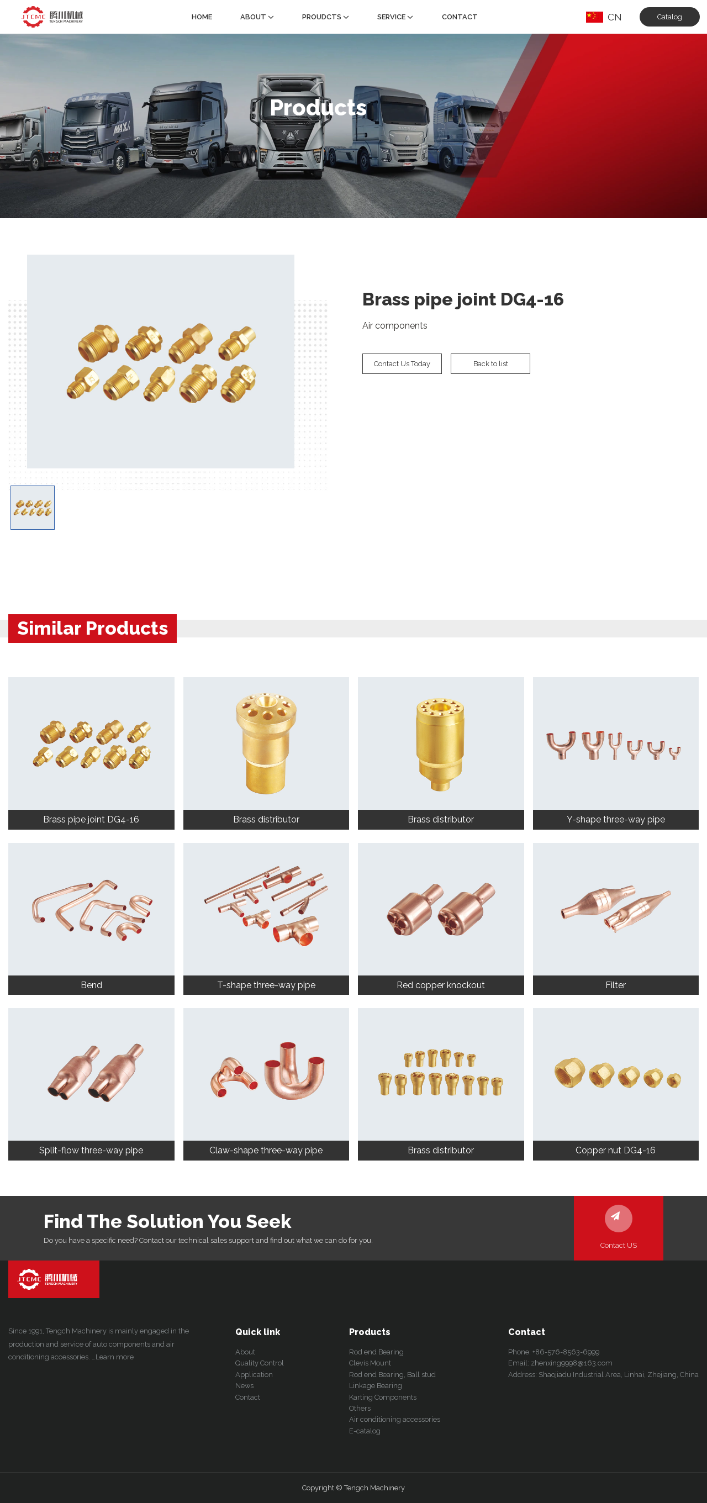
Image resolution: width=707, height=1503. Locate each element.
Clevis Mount (370, 1363)
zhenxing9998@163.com (572, 1363)
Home (202, 17)
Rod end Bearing (376, 1352)
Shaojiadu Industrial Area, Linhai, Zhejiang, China (619, 1374)
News (244, 1385)
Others (360, 1408)
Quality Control (259, 1363)
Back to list (490, 364)
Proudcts (325, 17)
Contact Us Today (402, 364)
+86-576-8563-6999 (565, 1352)
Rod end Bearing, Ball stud (392, 1374)
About (257, 17)
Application (254, 1374)
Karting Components (382, 1397)
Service (395, 17)
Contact (460, 17)
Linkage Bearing (375, 1385)
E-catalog (365, 1431)
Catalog (669, 17)
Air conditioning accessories (394, 1419)
